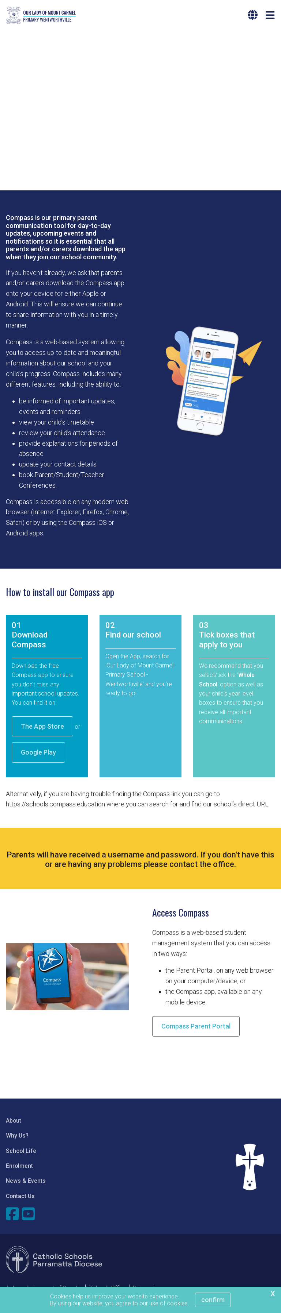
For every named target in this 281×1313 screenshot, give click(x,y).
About (13, 1123)
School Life (21, 1153)
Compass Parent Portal (196, 1029)
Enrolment (19, 1168)
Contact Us (20, 1199)
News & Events (26, 1183)
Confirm (213, 1300)
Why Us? (17, 1138)
